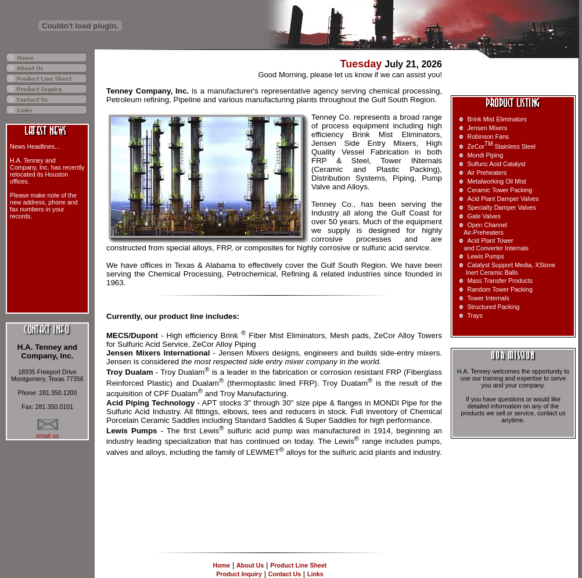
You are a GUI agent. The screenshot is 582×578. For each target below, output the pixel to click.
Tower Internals (488, 298)
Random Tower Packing (499, 289)
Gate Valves (483, 216)
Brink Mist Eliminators (496, 119)
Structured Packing (493, 306)
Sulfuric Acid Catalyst (496, 163)
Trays (474, 315)
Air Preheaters (486, 172)
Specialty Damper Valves (501, 207)
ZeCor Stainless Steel (501, 146)
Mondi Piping (485, 155)
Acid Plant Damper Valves (502, 198)
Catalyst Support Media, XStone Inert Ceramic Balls (505, 268)
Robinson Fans (488, 136)
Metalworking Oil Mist (496, 181)
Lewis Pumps (485, 256)
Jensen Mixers (487, 127)
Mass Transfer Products (500, 280)
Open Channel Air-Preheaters (481, 228)
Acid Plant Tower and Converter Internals (492, 244)
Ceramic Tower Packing (499, 189)
